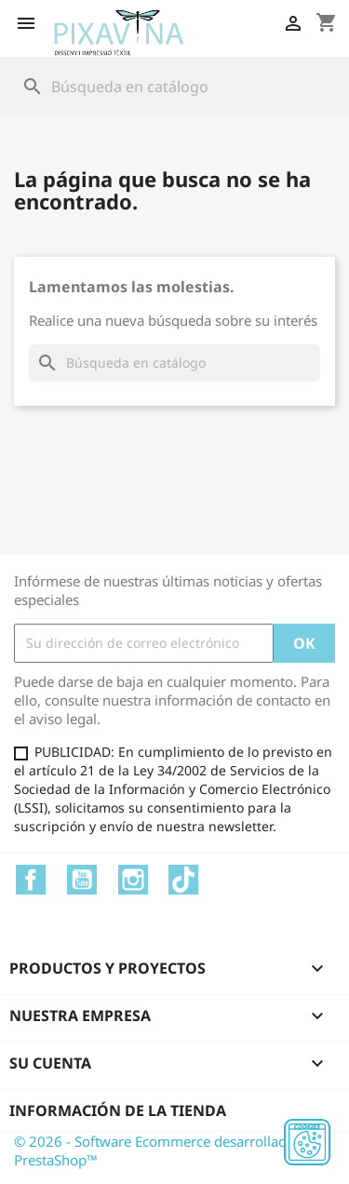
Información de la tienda (117, 1110)
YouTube (82, 880)
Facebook (31, 880)
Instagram (133, 880)
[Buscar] (148, 86)
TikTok (183, 880)
